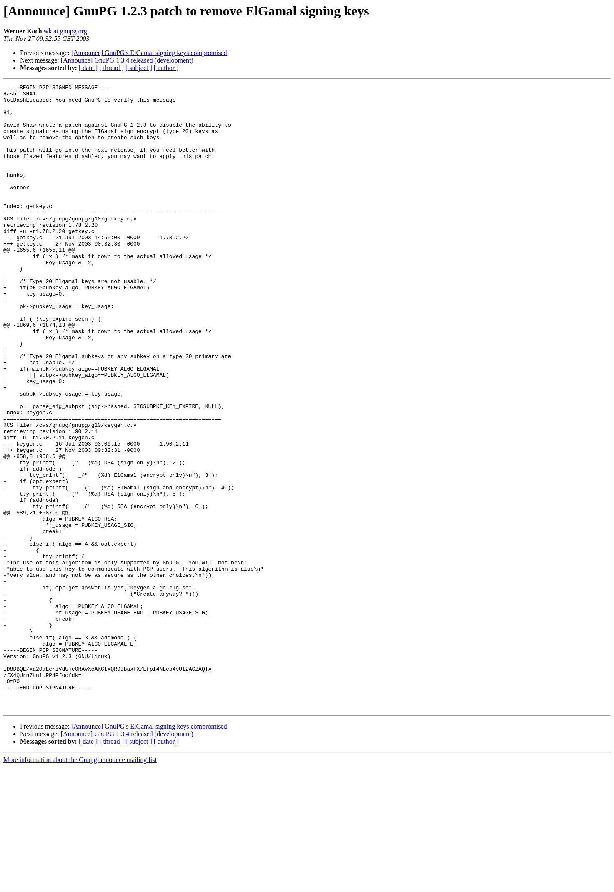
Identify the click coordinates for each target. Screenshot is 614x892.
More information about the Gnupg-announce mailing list (80, 884)
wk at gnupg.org (65, 31)
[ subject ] (138, 67)
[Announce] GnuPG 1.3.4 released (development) (127, 60)
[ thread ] (111, 67)
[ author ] (166, 67)
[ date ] (88, 67)
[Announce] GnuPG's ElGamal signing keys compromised (149, 52)
